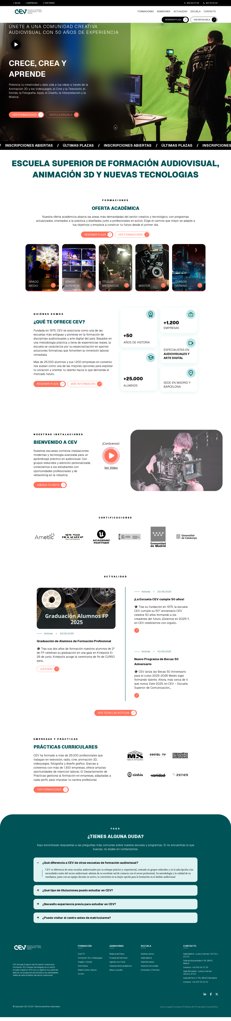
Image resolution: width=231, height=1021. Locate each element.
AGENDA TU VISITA (50, 484)
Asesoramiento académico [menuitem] (120, 970)
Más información (87, 383)
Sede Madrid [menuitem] (146, 962)
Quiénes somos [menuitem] (147, 958)
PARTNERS (49, 3)
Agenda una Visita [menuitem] (117, 966)
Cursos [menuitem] (81, 978)
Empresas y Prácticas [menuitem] (150, 974)
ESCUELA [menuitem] (121, 12)
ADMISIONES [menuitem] (93, 12)
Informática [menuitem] (83, 970)
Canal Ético (213, 1010)
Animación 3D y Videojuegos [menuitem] (90, 962)
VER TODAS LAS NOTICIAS (113, 717)
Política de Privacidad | (198, 1010)
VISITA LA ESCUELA (65, 114)
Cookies (183, 1010)
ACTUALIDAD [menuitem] (108, 12)
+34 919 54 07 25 (200, 971)
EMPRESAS (32, 3)
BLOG (16, 3)
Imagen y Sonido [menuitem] (85, 966)
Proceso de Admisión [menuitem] (118, 962)
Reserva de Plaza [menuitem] (116, 958)
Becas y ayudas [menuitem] (116, 974)
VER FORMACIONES (25, 114)
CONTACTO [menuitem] (134, 12)
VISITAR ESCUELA (202, 11)
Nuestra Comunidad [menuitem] (149, 970)
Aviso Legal (174, 1010)
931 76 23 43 (210, 3)
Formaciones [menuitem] (77, 12)
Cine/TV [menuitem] (81, 958)
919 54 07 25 (191, 3)
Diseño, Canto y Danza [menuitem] (87, 974)
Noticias (48, 633)
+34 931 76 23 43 (200, 986)
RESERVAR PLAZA (173, 11)
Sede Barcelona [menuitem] (147, 966)
